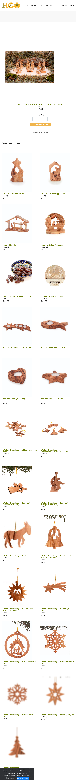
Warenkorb (66, 5)
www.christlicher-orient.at (41, 5)
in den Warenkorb (40, 124)
